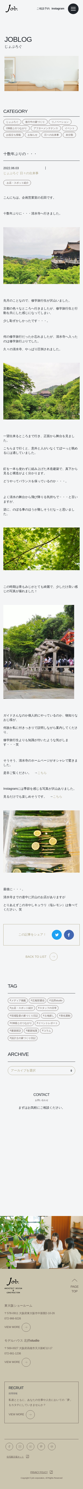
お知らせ (32, 135)
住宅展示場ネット (15, 1457)
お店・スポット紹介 (18, 182)
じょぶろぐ (12, 122)
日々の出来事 (51, 135)
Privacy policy (39, 1472)
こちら (42, 773)
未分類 (69, 135)
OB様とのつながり (16, 128)
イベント (70, 128)
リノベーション (60, 122)
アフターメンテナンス (46, 128)
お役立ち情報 (13, 135)
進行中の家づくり (35, 122)
